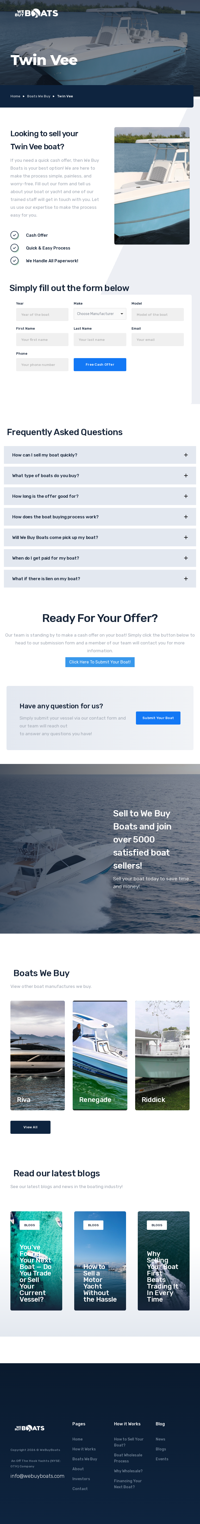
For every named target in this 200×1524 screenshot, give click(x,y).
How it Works (84, 1449)
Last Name (83, 328)
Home (15, 96)
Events (162, 1459)
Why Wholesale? (128, 1471)
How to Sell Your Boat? (129, 1442)
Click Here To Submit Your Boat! (100, 662)
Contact (80, 1489)
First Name (25, 328)
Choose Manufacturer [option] (95, 314)
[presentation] (66, 389)
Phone (21, 353)
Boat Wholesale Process (128, 1458)
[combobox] (100, 314)
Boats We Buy (38, 96)
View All (30, 1127)
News (160, 1439)
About (78, 1469)
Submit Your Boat (158, 718)
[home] (36, 13)
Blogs (161, 1449)
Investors (81, 1479)
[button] (183, 12)
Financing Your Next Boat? (128, 1484)
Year (20, 303)
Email (136, 328)
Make (78, 303)
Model (137, 303)
